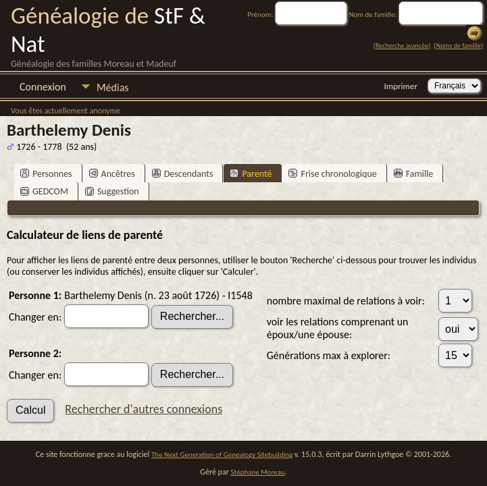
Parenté (251, 174)
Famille (414, 174)
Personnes (46, 174)
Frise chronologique (332, 174)
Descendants (182, 174)
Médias (113, 87)
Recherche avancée (402, 45)
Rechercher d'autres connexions (143, 409)
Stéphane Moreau (258, 472)
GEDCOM (44, 191)
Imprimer (400, 86)
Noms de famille (458, 45)
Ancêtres (112, 174)
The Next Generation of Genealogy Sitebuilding (221, 454)
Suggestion (112, 191)
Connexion (43, 86)
